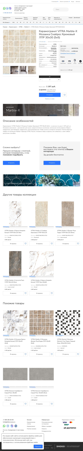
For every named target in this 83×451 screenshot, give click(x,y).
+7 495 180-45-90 (7, 12)
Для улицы (44, 18)
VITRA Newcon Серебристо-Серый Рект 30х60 (14, 392)
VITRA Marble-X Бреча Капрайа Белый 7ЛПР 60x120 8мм (15, 231)
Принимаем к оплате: (68, 420)
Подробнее (63, 53)
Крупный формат (35, 18)
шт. (49, 76)
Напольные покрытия (44, 447)
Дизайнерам (77, 17)
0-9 (13, 22)
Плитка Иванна (41, 8)
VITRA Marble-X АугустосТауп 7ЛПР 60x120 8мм (14, 281)
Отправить (11, 163)
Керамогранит (18, 18)
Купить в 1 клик (49, 99)
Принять (38, 446)
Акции (72, 1)
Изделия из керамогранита (58, 18)
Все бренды (6, 22)
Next (34, 46)
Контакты (78, 1)
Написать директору (20, 13)
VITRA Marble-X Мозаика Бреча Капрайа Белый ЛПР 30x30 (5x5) (15, 341)
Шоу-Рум (49, 18)
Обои (52, 447)
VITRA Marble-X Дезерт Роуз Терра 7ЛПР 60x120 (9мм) (66, 231)
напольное (53, 49)
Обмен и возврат (46, 426)
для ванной (51, 50)
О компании (54, 1)
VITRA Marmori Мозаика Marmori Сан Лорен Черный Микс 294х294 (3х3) (66, 341)
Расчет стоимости (70, 53)
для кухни (54, 51)
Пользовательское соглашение (47, 423)
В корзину (50, 95)
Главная (5, 27)
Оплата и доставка (64, 1)
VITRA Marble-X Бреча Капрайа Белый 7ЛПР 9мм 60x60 (41, 281)
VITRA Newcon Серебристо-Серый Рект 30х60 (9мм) (40, 392)
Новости (44, 429)
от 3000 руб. (75, 51)
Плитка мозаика (26, 18)
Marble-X (26, 27)
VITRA (20, 27)
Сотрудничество (46, 431)
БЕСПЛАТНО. (75, 48)
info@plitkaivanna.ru (9, 422)
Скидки (70, 17)
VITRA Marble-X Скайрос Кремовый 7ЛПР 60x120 (39, 231)
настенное (53, 48)
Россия (54, 53)
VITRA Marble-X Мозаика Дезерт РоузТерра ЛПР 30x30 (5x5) (40, 341)
